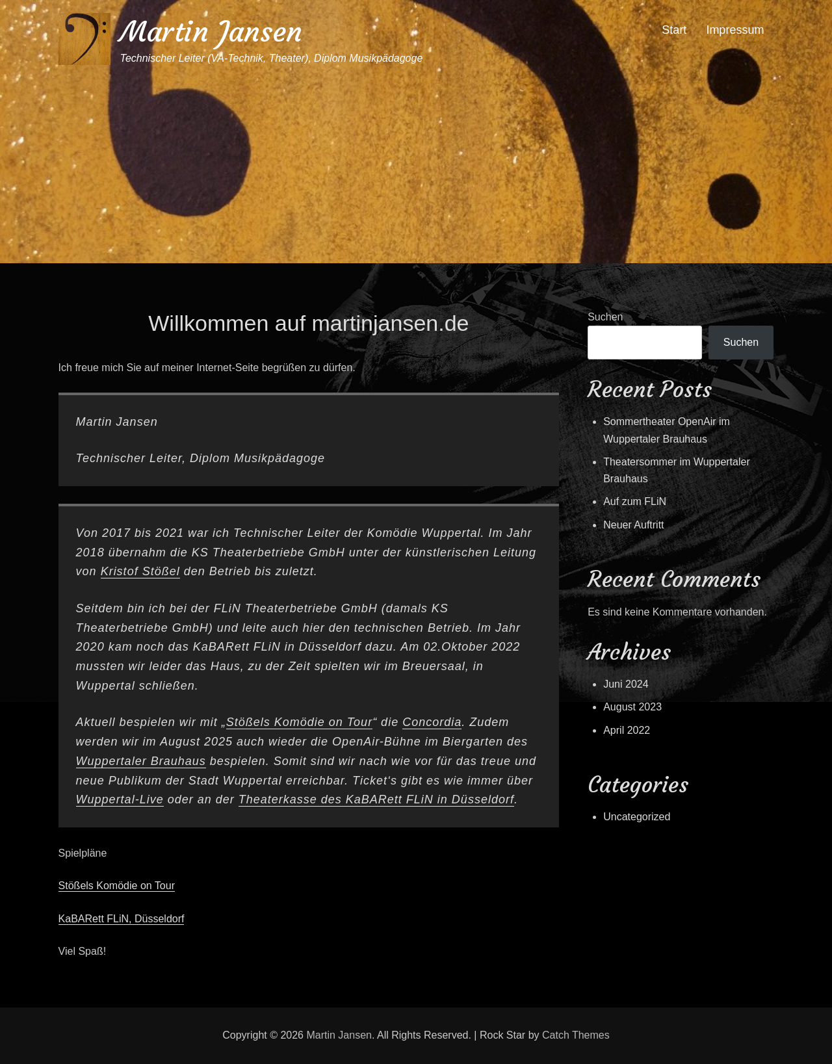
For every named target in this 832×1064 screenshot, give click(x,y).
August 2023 (632, 706)
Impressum (735, 29)
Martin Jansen (211, 31)
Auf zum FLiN (634, 501)
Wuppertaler (113, 761)
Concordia (432, 722)
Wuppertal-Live (120, 799)
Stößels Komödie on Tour (299, 722)
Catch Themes (576, 1035)
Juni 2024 (625, 684)
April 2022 (626, 730)
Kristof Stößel (140, 571)
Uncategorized (636, 816)
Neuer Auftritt (633, 524)
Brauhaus (178, 761)
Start (674, 29)
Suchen (605, 316)
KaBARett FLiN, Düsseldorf (121, 918)
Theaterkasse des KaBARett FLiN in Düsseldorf (376, 799)
